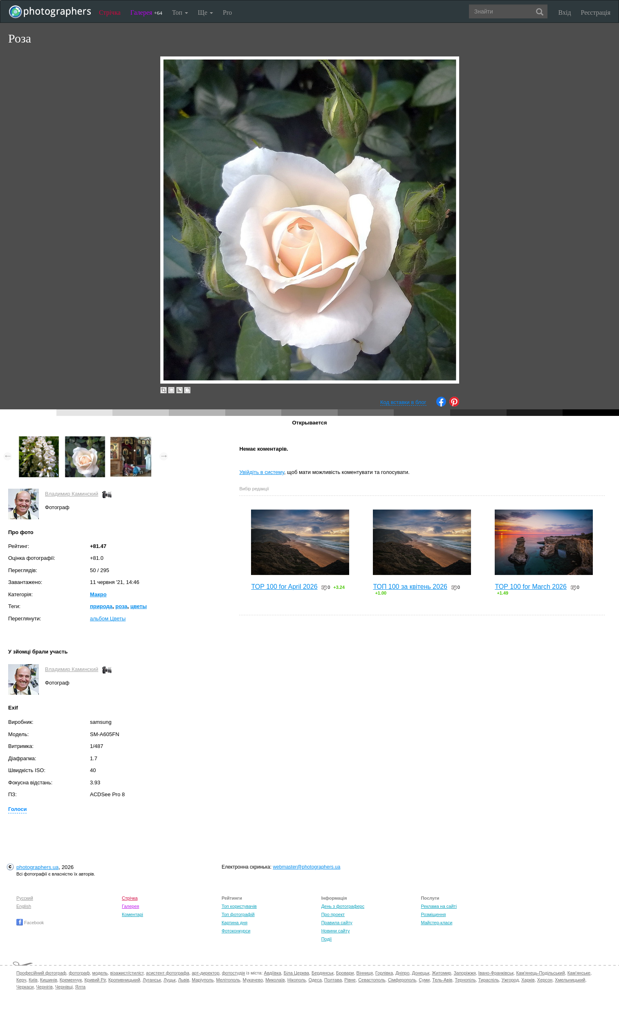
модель (100, 972)
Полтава (333, 979)
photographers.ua (37, 867)
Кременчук (71, 979)
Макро (98, 594)
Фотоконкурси (236, 930)
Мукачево (253, 979)
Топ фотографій (238, 914)
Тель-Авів (442, 979)
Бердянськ (323, 972)
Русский (24, 898)
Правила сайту (336, 922)
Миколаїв (275, 979)
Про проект (333, 914)
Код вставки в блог (403, 402)
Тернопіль (465, 979)
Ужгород (510, 979)
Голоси (17, 809)
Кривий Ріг (94, 979)
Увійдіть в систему (261, 472)
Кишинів (48, 979)
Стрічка (110, 12)
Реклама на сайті (439, 906)
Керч (21, 979)
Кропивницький (124, 979)
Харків (528, 979)
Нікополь (296, 979)
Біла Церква (296, 972)
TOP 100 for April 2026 (284, 586)
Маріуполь (202, 979)
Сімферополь (402, 979)
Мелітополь (228, 979)
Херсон (544, 979)
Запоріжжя (465, 972)
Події (326, 938)
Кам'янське (579, 972)
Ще (205, 12)
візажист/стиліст (126, 972)
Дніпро (402, 972)
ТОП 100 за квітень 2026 (410, 586)
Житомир (441, 972)
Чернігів (44, 986)
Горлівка (384, 972)
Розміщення (433, 914)
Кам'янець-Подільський (540, 972)
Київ (33, 979)
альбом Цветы (108, 618)
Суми (424, 979)
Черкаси (25, 986)
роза (121, 606)
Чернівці (64, 986)
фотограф (79, 972)
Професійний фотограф (41, 972)
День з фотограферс (343, 906)
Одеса (314, 979)
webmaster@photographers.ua (306, 867)
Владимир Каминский (71, 494)
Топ (180, 12)
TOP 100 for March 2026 (531, 586)
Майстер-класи (436, 922)
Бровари (345, 972)
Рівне (350, 979)
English (23, 906)
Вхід (564, 12)
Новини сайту (335, 930)
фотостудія (233, 972)
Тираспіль (488, 979)
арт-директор (206, 972)
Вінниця (365, 972)
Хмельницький (570, 979)
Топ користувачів (239, 906)
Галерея (146, 12)
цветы (138, 606)
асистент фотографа (167, 972)
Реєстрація (595, 12)
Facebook (30, 922)
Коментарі (132, 914)
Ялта (80, 986)
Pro (227, 12)
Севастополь (371, 979)
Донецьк (420, 972)
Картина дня (234, 922)
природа (101, 606)
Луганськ (152, 979)
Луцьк (170, 979)
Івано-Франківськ (496, 972)
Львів (183, 979)
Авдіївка (272, 972)
